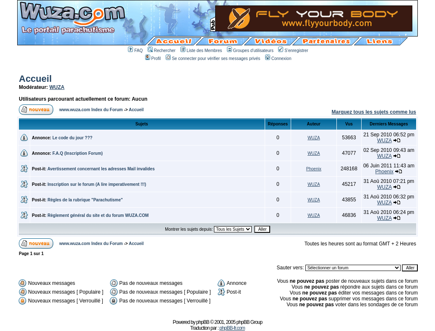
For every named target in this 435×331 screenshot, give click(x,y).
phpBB (202, 322)
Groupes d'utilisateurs (250, 50)
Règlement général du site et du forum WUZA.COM (97, 215)
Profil (153, 58)
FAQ (135, 50)
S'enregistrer (293, 50)
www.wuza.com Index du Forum (90, 109)
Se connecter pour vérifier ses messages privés (213, 58)
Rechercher (162, 50)
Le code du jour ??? (72, 138)
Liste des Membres (201, 50)
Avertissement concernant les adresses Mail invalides (101, 169)
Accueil (35, 78)
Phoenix (313, 169)
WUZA (57, 87)
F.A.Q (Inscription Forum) (77, 153)
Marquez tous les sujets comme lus (374, 112)
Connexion (278, 58)
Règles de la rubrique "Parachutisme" (85, 200)
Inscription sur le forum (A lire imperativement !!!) (96, 184)
